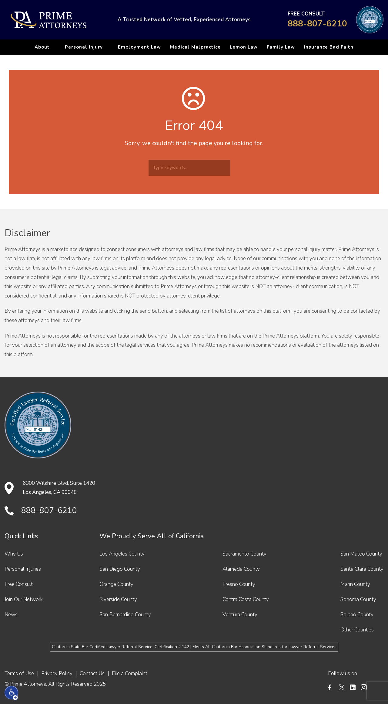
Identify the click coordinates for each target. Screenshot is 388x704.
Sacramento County (244, 553)
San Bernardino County (125, 614)
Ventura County (239, 614)
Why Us (14, 553)
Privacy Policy (56, 673)
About (42, 47)
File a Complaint (129, 673)
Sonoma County (358, 599)
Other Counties (357, 629)
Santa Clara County (361, 569)
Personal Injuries (23, 569)
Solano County (356, 614)
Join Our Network (24, 599)
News (11, 614)
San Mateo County (361, 553)
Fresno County (238, 584)
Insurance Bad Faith (328, 47)
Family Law (281, 47)
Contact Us (92, 673)
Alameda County (241, 569)
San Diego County (119, 569)
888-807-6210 (317, 23)
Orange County (116, 584)
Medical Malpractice (195, 47)
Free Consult (19, 584)
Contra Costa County (245, 599)
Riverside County (118, 599)
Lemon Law (244, 47)
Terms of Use (19, 673)
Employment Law (139, 47)
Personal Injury (84, 47)
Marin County (355, 584)
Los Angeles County (122, 553)
